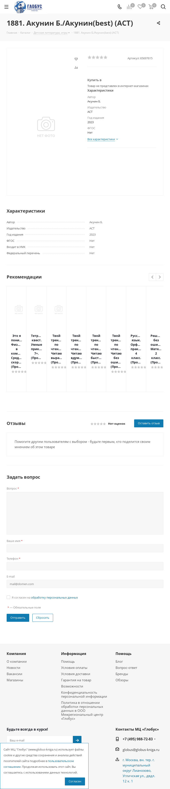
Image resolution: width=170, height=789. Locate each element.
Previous (152, 277)
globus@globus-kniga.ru (141, 723)
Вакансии (14, 647)
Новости (13, 641)
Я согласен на (45, 571)
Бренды (122, 647)
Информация (73, 627)
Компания (16, 627)
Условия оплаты (74, 641)
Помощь (68, 635)
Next (159, 277)
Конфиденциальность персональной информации (84, 668)
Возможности (72, 659)
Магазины (15, 653)
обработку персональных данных (54, 571)
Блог (119, 635)
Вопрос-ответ (126, 641)
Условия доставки (75, 647)
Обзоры (122, 653)
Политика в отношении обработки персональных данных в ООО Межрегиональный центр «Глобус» (82, 684)
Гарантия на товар (76, 653)
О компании (17, 635)
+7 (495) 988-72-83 (138, 712)
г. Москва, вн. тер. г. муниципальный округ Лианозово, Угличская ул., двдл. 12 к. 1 (139, 744)
